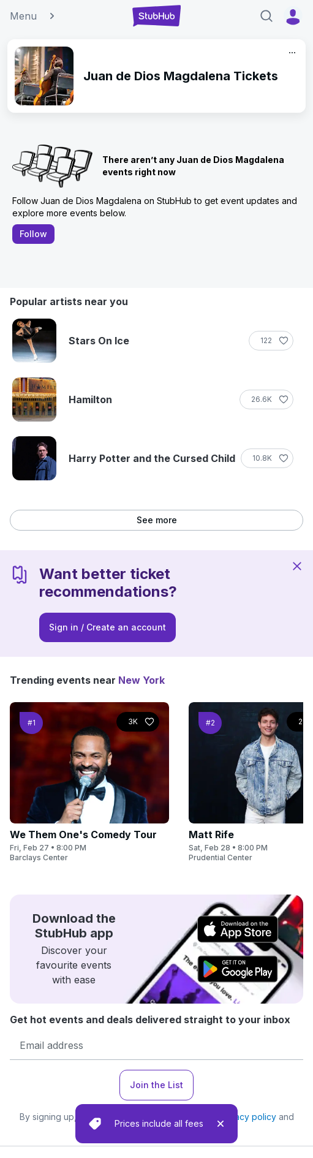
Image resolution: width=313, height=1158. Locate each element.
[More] (292, 53)
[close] (220, 1123)
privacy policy (247, 1116)
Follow (33, 234)
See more (157, 520)
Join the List (156, 1085)
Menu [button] (33, 16)
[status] (156, 1123)
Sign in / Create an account (107, 627)
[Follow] (271, 340)
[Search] (266, 16)
